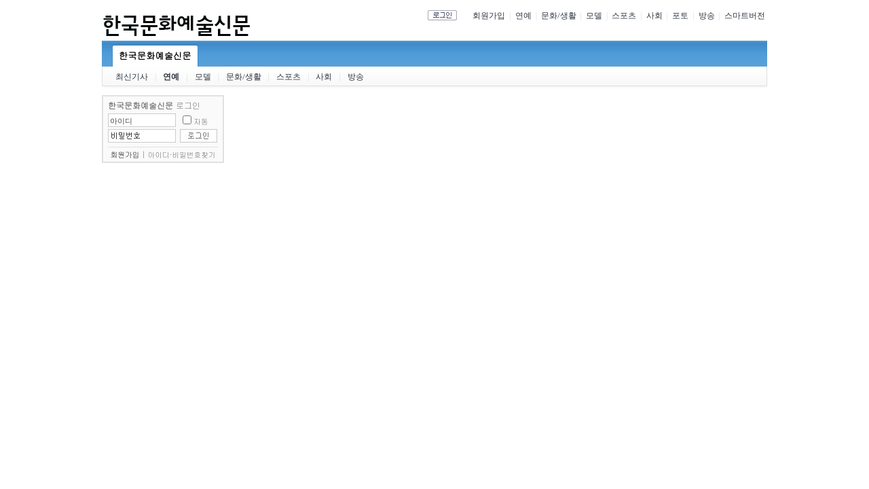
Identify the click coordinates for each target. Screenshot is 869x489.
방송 (707, 15)
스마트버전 (744, 15)
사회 (654, 15)
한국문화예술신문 (155, 55)
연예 (523, 15)
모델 (594, 15)
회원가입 (489, 15)
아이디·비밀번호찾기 (182, 154)
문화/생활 (558, 15)
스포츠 (624, 15)
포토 (680, 15)
